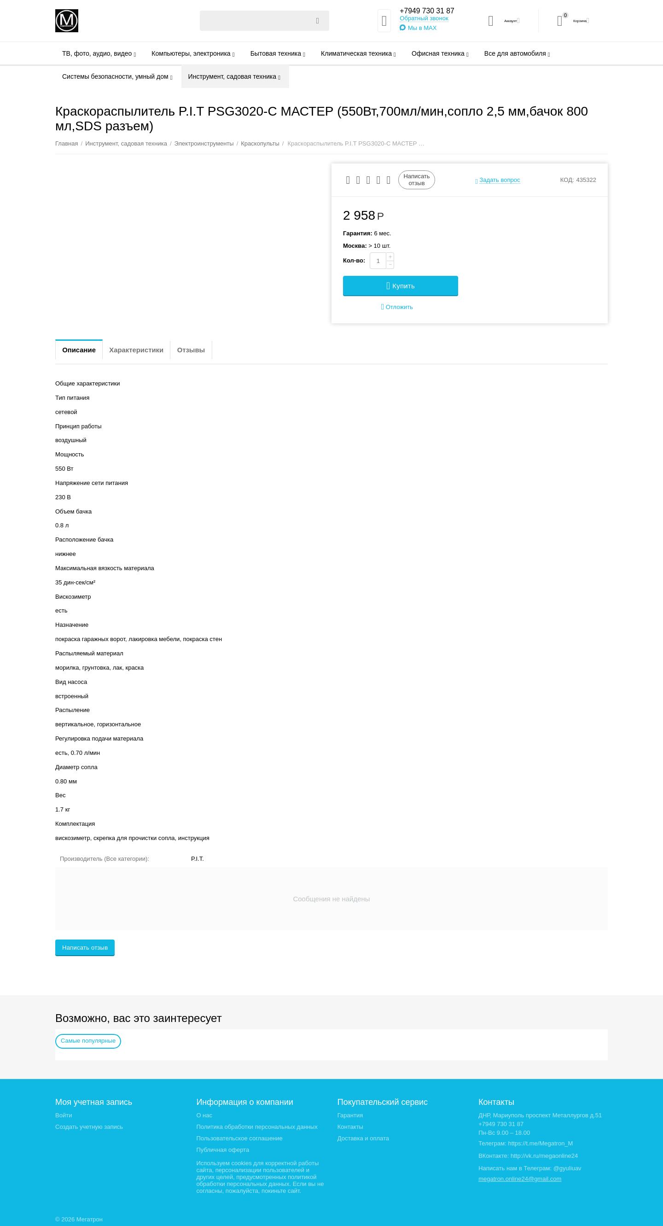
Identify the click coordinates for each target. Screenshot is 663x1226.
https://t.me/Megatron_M (540, 1143)
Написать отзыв (416, 179)
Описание (83, 350)
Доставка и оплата (363, 1138)
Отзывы (212, 350)
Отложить (397, 307)
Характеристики (149, 350)
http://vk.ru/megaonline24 (544, 1155)
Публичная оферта (222, 1149)
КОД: (567, 179)
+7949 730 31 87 (426, 11)
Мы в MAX (416, 28)
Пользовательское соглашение (239, 1138)
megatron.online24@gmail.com (519, 1178)
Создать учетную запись (89, 1126)
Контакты (350, 1126)
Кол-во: (354, 260)
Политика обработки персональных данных (256, 1126)
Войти (63, 1115)
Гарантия (350, 1115)
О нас (204, 1115)
